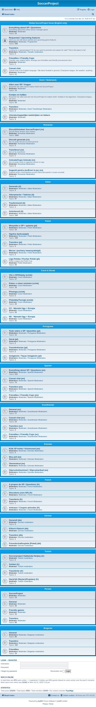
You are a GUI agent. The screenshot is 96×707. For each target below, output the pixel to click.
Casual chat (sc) (17, 418)
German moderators (25, 522)
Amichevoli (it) (16, 211)
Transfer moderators (35, 52)
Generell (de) (15, 520)
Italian (48, 182)
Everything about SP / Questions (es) (27, 370)
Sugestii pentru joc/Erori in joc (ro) (26, 170)
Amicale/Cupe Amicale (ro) (22, 160)
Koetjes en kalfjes (17, 95)
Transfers (13, 48)
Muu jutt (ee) (15, 457)
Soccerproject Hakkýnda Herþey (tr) (26, 556)
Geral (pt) (13, 339)
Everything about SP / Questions (25, 27)
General (13, 602)
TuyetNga (69, 691)
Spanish (48, 366)
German (48, 516)
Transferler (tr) (16, 571)
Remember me (58, 671)
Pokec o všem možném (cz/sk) (24, 283)
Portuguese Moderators (36, 333)
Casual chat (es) (17, 378)
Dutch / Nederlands (48, 80)
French (48, 480)
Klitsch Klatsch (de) (18, 528)
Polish (48, 221)
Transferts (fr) (15, 499)
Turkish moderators (25, 558)
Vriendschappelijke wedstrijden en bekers (29, 115)
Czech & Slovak (48, 270)
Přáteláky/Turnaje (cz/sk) (21, 300)
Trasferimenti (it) (17, 203)
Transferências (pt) (18, 347)
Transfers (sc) (16, 426)
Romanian (47, 125)
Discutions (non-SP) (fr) (20, 493)
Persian (48, 589)
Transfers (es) (16, 387)
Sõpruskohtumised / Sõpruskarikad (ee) (28, 470)
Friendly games (16, 610)
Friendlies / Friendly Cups (21, 58)
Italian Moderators (34, 188)
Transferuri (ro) (16, 150)
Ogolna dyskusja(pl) (19, 234)
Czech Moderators (25, 277)
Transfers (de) (16, 535)
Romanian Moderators (26, 133)
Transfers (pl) (15, 242)
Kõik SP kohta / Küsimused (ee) (24, 448)
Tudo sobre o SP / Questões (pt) (24, 331)
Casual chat (15, 68)
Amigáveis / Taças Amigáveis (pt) (25, 356)
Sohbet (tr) (14, 564)
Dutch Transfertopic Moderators (39, 109)
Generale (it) (15, 186)
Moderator (22, 31)
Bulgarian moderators (35, 635)
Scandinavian (48, 405)
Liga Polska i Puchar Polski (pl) (24, 259)
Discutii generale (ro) (19, 139)
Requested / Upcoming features (24, 38)
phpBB (40, 701)
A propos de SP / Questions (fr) (24, 484)
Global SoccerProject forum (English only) (48, 23)
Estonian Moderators (35, 451)
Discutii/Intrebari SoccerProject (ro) (26, 129)
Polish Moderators (34, 228)
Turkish (48, 551)
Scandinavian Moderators (37, 411)
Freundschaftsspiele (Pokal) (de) (25, 543)
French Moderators (34, 486)
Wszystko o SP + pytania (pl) (23, 225)
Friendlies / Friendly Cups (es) (23, 395)
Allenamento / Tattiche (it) (21, 195)
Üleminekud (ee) (17, 463)
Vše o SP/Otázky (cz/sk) (20, 275)
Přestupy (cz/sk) (17, 291)
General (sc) (15, 409)
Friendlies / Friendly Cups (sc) (23, 434)
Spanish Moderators (35, 372)
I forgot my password (9, 671)
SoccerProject (16, 593)
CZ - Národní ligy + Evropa (22, 308)
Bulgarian (48, 628)
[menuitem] (17, 9)
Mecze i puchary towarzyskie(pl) (25, 250)
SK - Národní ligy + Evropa (22, 316)
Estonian (48, 444)
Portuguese (48, 326)
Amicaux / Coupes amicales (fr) (24, 507)
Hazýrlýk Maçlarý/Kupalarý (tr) (24, 579)
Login (3, 660)
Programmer (32, 42)
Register (12, 660)
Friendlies (14, 649)
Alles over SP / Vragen (20, 84)
